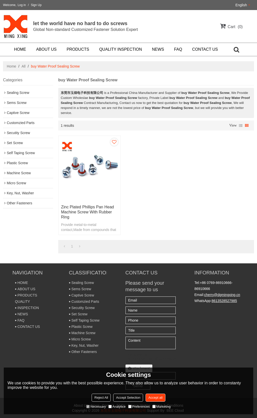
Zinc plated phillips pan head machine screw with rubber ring (87, 212)
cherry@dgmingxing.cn (222, 295)
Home (11, 66)
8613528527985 (224, 301)
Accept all (155, 397)
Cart (235, 27)
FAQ (178, 49)
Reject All (101, 397)
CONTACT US (205, 49)
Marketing (161, 406)
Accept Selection (128, 397)
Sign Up (36, 5)
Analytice (117, 406)
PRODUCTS (78, 49)
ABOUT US (46, 49)
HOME (20, 49)
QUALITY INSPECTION (120, 49)
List (241, 125)
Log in (22, 5)
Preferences (139, 406)
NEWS (158, 49)
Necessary (96, 406)
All (24, 66)
